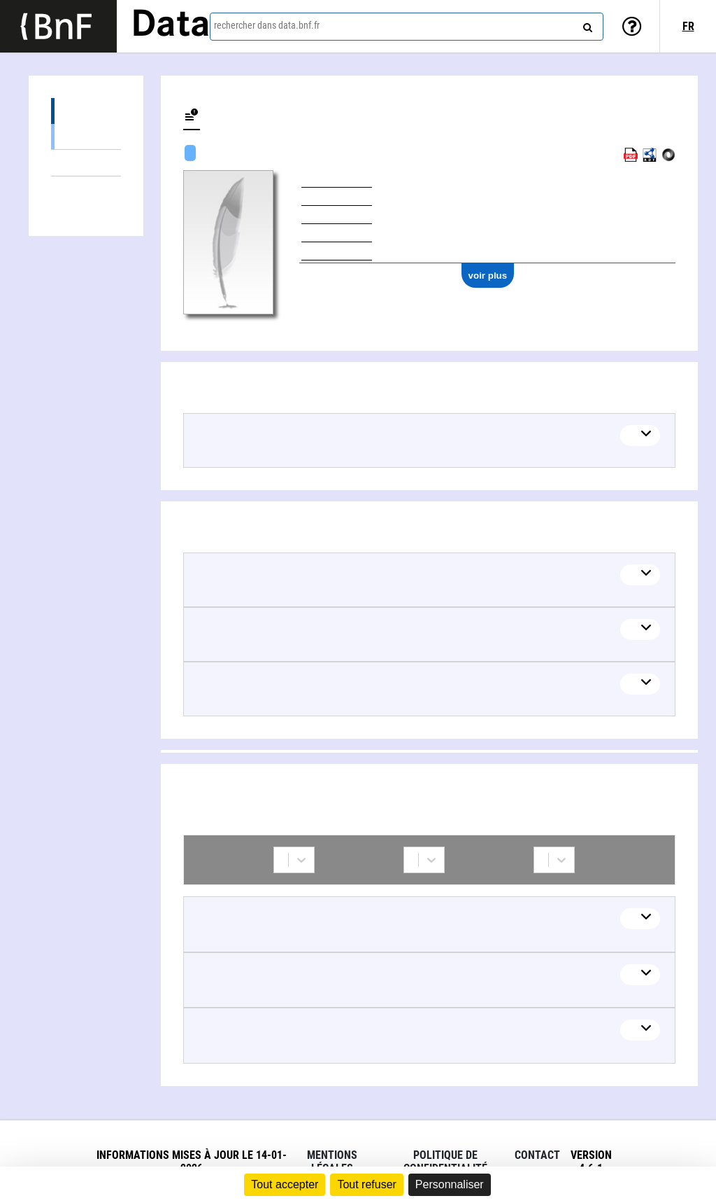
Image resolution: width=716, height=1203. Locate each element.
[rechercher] (586, 25)
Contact (537, 1155)
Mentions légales (332, 1161)
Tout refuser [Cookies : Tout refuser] (366, 1184)
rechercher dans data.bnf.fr (267, 25)
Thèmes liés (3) (86, 163)
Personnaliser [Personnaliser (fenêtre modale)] (449, 1184)
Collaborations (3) (86, 189)
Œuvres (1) (86, 111)
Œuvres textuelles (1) (86, 136)
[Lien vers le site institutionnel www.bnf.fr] (58, 26)
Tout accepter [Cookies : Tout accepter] (284, 1184)
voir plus (488, 275)
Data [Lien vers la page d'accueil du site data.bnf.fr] (170, 26)
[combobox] (406, 27)
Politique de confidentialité (445, 1161)
